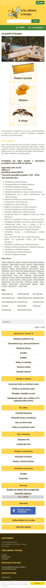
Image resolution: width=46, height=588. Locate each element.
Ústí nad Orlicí (17, 282)
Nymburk (5, 264)
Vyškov (35, 277)
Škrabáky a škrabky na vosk (23, 393)
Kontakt (5, 559)
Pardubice (34, 266)
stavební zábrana (23, 493)
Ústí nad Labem (8, 273)
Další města (23, 286)
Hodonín (24, 262)
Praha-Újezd (6, 282)
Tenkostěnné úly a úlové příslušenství (23, 343)
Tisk (43, 327)
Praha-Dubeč (33, 262)
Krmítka (23, 353)
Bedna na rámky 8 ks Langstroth (23, 490)
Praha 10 (5, 280)
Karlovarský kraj (7, 294)
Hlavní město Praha (24, 310)
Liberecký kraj (22, 302)
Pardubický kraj (38, 298)
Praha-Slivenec (26, 277)
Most (12, 271)
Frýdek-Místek (7, 275)
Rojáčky (23, 358)
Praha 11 (41, 277)
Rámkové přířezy (24, 348)
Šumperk (28, 275)
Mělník (18, 262)
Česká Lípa (11, 262)
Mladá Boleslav (38, 264)
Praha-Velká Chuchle (17, 264)
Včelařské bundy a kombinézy (23, 418)
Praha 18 (25, 266)
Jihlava (4, 262)
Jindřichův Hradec (31, 282)
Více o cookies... (4, 586)
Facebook (6, 577)
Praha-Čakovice (22, 273)
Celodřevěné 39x (24, 444)
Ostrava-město (7, 266)
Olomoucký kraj (38, 302)
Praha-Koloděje (38, 275)
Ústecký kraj (21, 306)
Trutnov (12, 277)
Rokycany (5, 277)
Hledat (35, 21)
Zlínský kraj (36, 306)
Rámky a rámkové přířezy (23, 461)
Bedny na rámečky (23, 362)
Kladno (12, 269)
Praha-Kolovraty (22, 269)
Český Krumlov (15, 280)
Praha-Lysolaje (27, 280)
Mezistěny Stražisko (23, 457)
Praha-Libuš (13, 284)
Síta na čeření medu (23, 422)
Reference (6, 557)
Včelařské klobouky (23, 413)
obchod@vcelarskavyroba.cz (14, 567)
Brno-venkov (33, 269)
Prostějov (33, 273)
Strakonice (40, 271)
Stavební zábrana (23, 372)
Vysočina (5, 306)
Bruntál (29, 264)
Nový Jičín (18, 275)
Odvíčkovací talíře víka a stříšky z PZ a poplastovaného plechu (23, 399)
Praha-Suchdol (25, 284)
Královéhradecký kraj (24, 298)
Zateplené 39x (23, 439)
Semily (16, 266)
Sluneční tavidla (23, 367)
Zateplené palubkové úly (23, 339)
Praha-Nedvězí (39, 280)
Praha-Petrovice (30, 271)
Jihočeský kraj (38, 294)
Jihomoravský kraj (8, 298)
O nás (4, 555)
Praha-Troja (19, 271)
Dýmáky (23, 474)
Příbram (41, 273)
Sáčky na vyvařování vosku (23, 427)
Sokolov (41, 262)
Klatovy (35, 284)
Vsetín (18, 277)
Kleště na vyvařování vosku (23, 389)
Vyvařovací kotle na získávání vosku (23, 384)
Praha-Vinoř (12, 286)
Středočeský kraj (23, 294)
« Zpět (36, 327)
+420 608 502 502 (9, 569)
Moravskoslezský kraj (9, 302)
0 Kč (4, 2)
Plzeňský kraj (6, 310)
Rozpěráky (23, 478)
